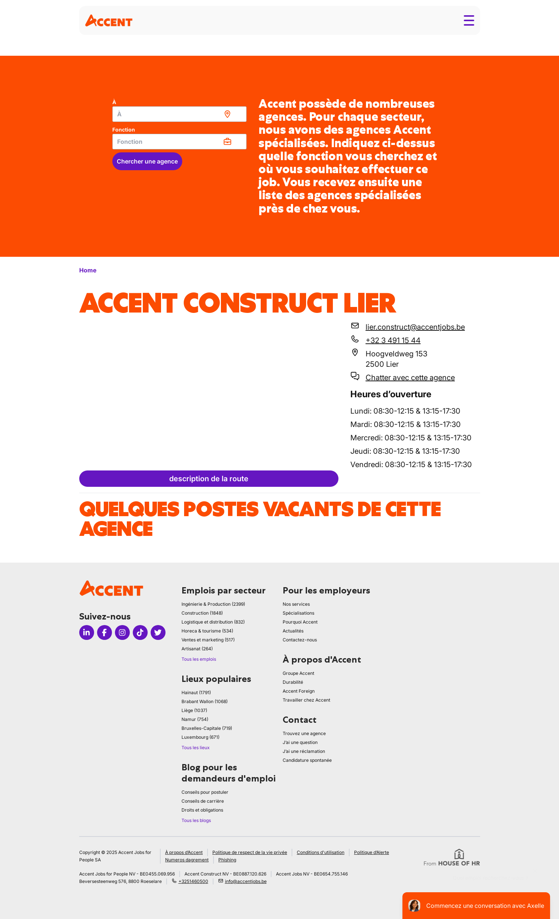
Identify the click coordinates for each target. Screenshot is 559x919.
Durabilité (293, 682)
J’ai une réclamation (304, 751)
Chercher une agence (147, 161)
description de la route (208, 478)
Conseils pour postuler (204, 792)
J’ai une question (300, 742)
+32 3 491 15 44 (393, 340)
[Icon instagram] (122, 632)
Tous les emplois (198, 659)
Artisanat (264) (197, 648)
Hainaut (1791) (196, 692)
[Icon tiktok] (140, 632)
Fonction (123, 129)
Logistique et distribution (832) (213, 622)
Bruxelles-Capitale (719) (206, 728)
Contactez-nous (300, 640)
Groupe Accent (298, 673)
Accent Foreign (299, 691)
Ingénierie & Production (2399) (213, 604)
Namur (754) (194, 719)
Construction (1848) (202, 613)
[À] (179, 114)
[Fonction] (179, 141)
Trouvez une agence (304, 733)
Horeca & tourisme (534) (207, 631)
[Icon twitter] (158, 632)
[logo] (108, 20)
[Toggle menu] (469, 20)
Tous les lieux (195, 747)
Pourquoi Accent (300, 622)
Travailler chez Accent (306, 700)
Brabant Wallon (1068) (204, 701)
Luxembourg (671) (200, 737)
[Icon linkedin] (86, 632)
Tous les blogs (196, 820)
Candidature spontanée (307, 760)
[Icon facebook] (104, 632)
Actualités (293, 631)
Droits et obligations (202, 810)
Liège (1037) (194, 710)
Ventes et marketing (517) (208, 640)
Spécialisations (298, 613)
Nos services (296, 604)
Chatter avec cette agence (410, 377)
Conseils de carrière (202, 801)
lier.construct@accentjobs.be (415, 327)
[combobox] (179, 114)
